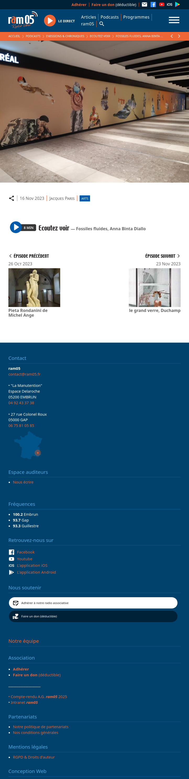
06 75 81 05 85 (21, 425)
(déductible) (114, 4)
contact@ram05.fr (24, 374)
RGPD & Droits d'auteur (34, 757)
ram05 (87, 24)
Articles (88, 17)
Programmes (136, 17)
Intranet (24, 702)
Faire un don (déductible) (39, 616)
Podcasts (110, 17)
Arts (84, 198)
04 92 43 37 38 (21, 402)
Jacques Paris (62, 198)
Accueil (14, 36)
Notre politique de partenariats (41, 726)
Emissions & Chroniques (65, 36)
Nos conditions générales (35, 732)
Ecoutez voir (100, 36)
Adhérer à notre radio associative (45, 603)
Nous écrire (23, 482)
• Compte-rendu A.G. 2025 (37, 696)
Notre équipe (23, 641)
